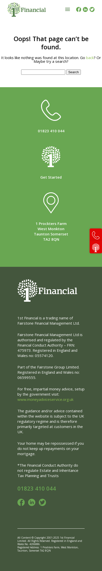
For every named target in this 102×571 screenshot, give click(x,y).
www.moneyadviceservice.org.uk (45, 399)
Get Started (51, 177)
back (90, 57)
